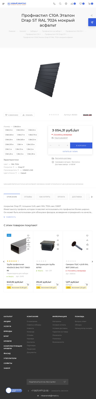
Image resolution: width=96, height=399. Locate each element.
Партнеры (31, 345)
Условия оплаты (59, 325)
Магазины (56, 321)
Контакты (31, 342)
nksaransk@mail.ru (50, 395)
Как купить (44, 197)
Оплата (61, 197)
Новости (30, 328)
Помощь (79, 316)
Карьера (30, 339)
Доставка (77, 197)
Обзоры (78, 325)
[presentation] (3, 261)
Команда (30, 332)
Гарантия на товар (60, 332)
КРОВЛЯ (8, 341)
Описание (12, 197)
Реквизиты (57, 335)
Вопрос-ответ (80, 321)
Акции (7, 321)
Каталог (8, 316)
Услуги (7, 326)
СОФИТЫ (8, 363)
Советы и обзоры (34, 325)
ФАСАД (7, 353)
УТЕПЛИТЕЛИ (10, 358)
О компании (32, 321)
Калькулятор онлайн (83, 328)
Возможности (58, 342)
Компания (32, 316)
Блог (6, 336)
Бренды (8, 331)
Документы (31, 352)
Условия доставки (59, 328)
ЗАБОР (7, 368)
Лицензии (31, 349)
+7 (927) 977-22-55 (39, 391)
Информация (59, 316)
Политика (56, 339)
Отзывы (28, 197)
